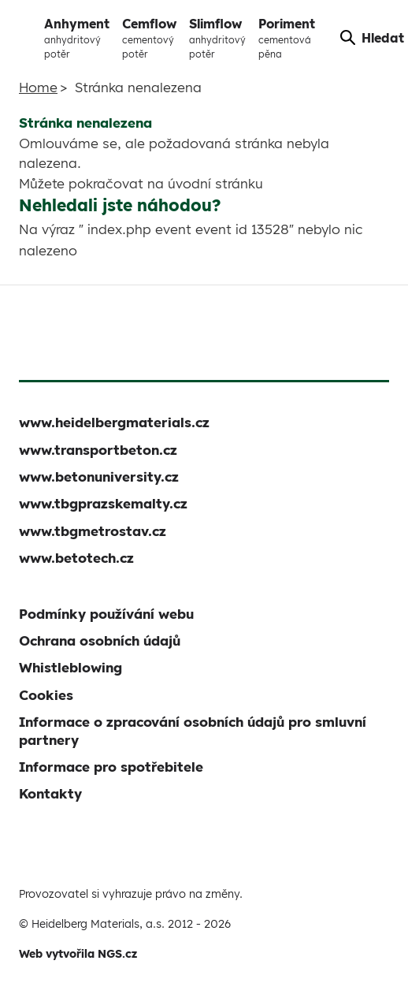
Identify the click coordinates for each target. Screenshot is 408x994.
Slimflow (217, 38)
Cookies (46, 695)
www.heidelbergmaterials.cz (114, 422)
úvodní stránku (215, 183)
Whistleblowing (70, 667)
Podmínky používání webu (106, 613)
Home (38, 87)
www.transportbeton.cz (98, 449)
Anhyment (76, 38)
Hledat (372, 38)
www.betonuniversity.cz (99, 476)
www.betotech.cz (76, 557)
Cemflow (149, 38)
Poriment (286, 38)
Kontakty (50, 793)
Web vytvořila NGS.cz (78, 954)
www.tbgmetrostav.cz (92, 531)
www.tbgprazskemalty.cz (103, 503)
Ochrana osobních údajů (99, 640)
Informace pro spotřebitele (111, 766)
